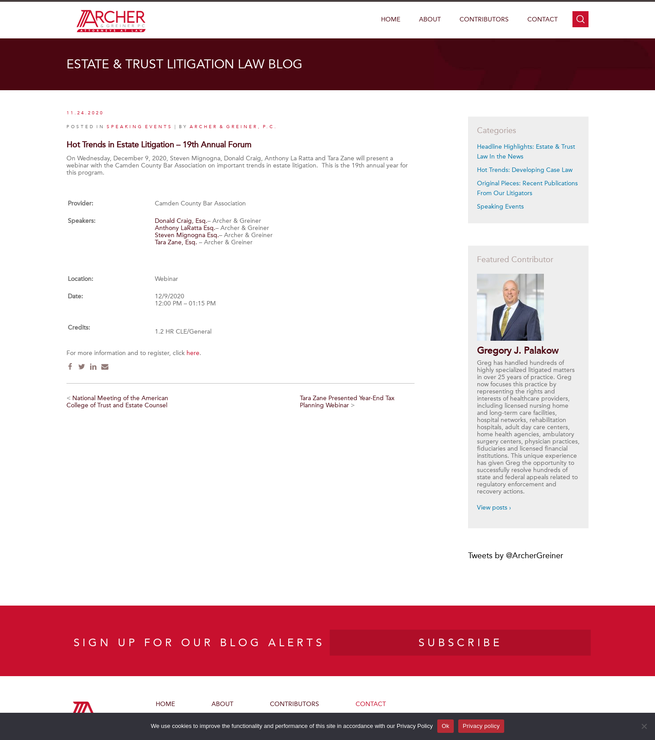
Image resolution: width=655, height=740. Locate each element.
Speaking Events (500, 206)
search (580, 19)
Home (390, 19)
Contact (542, 19)
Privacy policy (481, 726)
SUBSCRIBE (460, 642)
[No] (643, 726)
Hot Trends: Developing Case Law (524, 170)
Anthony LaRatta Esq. (185, 228)
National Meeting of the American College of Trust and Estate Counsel (117, 401)
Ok (445, 726)
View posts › (494, 507)
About (430, 19)
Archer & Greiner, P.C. (234, 127)
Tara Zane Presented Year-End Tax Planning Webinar (347, 401)
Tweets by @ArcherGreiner (515, 555)
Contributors (484, 19)
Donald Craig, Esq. (181, 221)
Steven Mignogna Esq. (187, 235)
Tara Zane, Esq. (176, 242)
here (193, 353)
